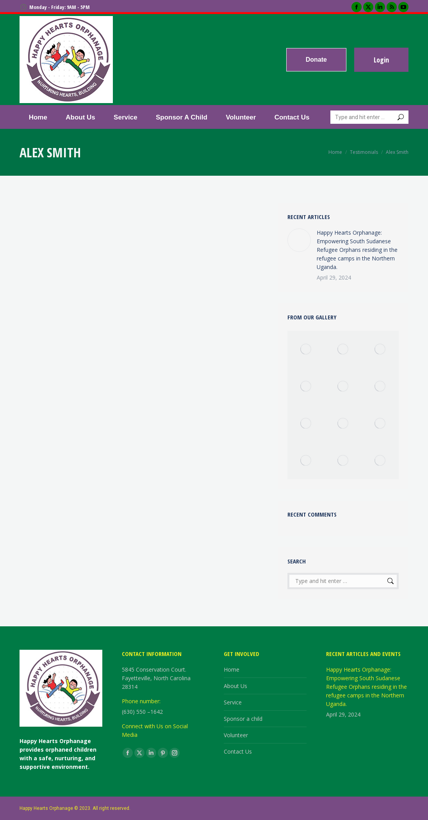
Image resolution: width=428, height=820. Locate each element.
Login (381, 59)
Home (231, 669)
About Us (235, 686)
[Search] (369, 117)
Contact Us (238, 751)
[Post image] (299, 240)
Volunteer (236, 735)
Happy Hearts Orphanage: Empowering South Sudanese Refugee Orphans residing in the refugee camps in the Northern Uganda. (357, 250)
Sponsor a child (243, 718)
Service (233, 702)
